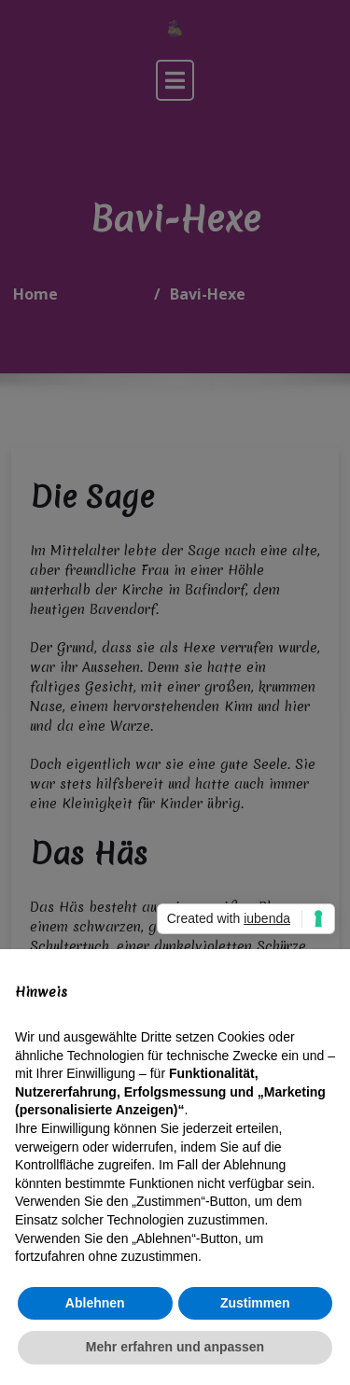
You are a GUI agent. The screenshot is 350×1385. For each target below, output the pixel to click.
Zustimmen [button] (255, 1302)
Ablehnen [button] (95, 1302)
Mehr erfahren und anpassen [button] (175, 1346)
